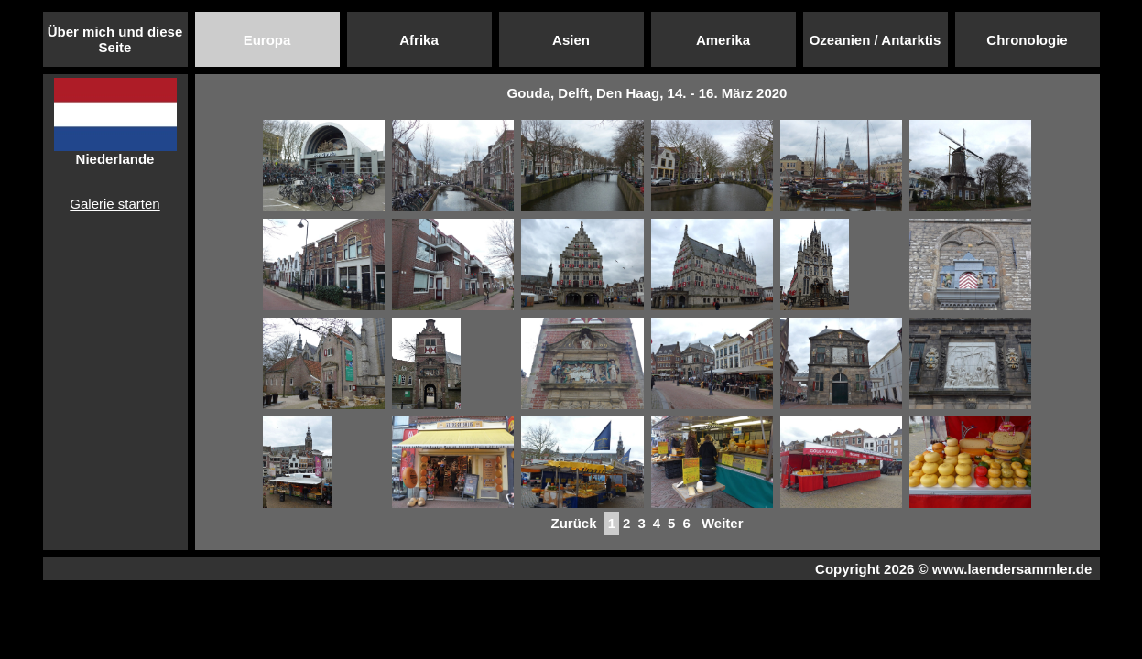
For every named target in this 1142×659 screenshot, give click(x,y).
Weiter (722, 523)
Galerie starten (114, 203)
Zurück (573, 523)
